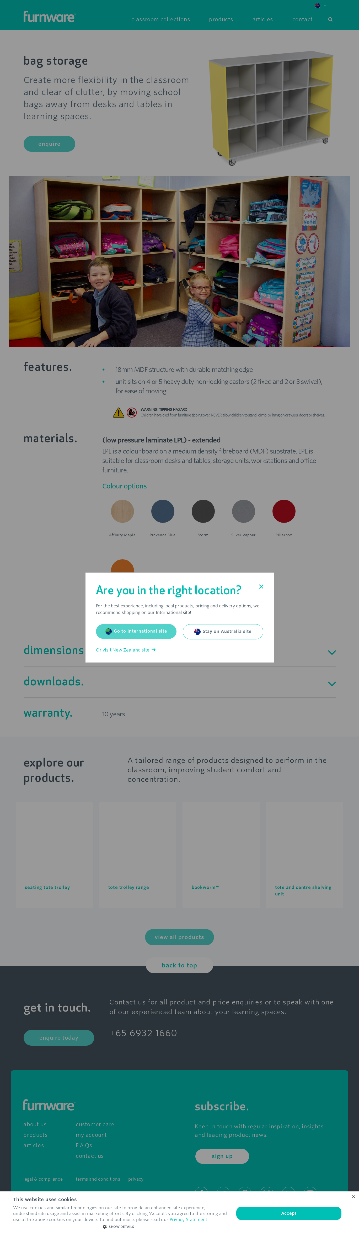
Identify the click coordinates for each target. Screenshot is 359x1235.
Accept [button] (289, 1213)
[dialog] (179, 1213)
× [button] (353, 1197)
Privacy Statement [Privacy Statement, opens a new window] (188, 1219)
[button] (120, 1227)
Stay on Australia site (222, 631)
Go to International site (136, 631)
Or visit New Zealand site (126, 650)
